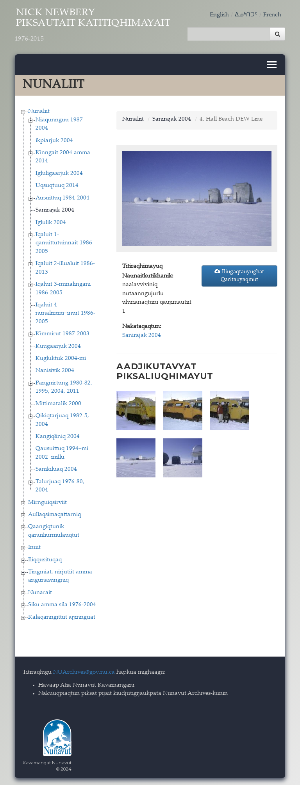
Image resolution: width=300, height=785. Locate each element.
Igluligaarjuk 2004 (59, 173)
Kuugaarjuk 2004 (58, 346)
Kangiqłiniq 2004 (58, 436)
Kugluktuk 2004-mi (61, 358)
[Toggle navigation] (271, 64)
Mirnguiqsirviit (47, 502)
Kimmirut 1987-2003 (62, 333)
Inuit (34, 547)
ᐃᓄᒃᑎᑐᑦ (246, 15)
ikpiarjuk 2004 (54, 140)
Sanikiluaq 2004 (56, 469)
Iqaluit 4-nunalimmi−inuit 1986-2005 (65, 312)
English (219, 15)
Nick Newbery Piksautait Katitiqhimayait (97, 26)
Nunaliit (39, 111)
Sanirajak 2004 (55, 210)
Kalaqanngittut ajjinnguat (61, 616)
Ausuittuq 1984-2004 (62, 197)
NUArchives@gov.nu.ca (84, 672)
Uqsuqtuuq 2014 (57, 185)
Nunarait (40, 592)
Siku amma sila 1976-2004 (62, 604)
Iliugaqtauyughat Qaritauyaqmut (239, 275)
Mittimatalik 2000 (58, 403)
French (272, 15)
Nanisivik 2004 (55, 370)
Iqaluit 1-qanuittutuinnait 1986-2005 (65, 242)
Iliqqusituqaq (45, 559)
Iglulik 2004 (51, 222)
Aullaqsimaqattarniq (54, 514)
